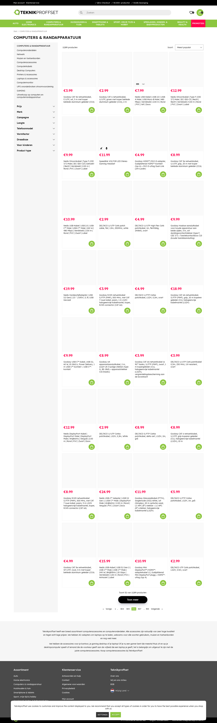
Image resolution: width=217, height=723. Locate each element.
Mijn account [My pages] (68, 699)
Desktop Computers (26, 70)
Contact (65, 680)
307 (139, 609)
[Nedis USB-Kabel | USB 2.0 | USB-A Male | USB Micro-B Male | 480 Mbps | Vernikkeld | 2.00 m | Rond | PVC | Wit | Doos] (150, 69)
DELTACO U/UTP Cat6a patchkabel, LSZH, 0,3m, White (113, 435)
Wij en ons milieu (118, 680)
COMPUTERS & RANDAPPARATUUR (33, 31)
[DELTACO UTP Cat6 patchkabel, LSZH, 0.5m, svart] (186, 540)
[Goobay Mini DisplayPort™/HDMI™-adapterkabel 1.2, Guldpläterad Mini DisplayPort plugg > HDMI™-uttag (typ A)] (150, 540)
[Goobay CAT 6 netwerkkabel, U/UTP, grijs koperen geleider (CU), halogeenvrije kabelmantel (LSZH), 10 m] (186, 406)
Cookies (66, 692)
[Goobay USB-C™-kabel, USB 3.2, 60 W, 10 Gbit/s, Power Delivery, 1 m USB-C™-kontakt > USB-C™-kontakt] (79, 334)
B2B (112, 684)
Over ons (114, 676)
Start (15, 31)
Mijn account (19, 3)
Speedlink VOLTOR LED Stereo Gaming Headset (113, 162)
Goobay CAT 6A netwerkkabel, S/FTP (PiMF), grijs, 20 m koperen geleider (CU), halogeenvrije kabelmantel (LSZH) (186, 299)
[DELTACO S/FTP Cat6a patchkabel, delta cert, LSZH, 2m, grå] (150, 406)
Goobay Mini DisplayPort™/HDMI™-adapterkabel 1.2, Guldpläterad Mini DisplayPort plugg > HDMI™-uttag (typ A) (150, 572)
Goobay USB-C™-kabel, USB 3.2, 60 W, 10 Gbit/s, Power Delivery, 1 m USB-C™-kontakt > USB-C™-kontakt (79, 366)
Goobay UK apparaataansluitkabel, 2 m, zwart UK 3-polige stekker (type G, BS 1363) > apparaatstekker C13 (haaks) (113, 367)
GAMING (21, 90)
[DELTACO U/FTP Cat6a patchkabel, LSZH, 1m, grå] (186, 471)
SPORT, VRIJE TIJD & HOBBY (25, 696)
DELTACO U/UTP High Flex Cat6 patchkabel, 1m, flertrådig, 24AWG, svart (149, 228)
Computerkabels (24, 66)
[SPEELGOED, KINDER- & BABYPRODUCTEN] (155, 23)
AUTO (16, 676)
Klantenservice (32, 3)
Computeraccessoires (27, 62)
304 (122, 609)
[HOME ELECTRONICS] (29, 23)
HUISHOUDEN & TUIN (22, 688)
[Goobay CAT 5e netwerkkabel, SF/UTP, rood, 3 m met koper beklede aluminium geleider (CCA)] (79, 540)
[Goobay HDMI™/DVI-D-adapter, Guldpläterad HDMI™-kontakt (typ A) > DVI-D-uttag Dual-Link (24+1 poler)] (150, 134)
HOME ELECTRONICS (22, 680)
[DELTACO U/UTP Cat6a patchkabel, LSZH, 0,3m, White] (115, 406)
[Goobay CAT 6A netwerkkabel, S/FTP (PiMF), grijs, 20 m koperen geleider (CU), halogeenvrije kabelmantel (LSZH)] (186, 267)
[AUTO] (16, 23)
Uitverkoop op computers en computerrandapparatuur (30, 95)
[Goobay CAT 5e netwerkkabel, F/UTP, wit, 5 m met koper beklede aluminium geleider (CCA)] (79, 69)
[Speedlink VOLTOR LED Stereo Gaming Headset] (115, 134)
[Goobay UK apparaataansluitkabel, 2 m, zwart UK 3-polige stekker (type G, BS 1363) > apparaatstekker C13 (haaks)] (115, 334)
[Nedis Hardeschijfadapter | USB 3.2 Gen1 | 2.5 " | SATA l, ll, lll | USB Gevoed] (79, 267)
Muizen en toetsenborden (28, 58)
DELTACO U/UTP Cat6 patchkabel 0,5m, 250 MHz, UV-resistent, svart (186, 364)
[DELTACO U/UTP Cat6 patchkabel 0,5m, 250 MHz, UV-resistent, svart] (186, 334)
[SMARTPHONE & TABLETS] (100, 23)
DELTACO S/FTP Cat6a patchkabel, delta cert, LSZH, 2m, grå (150, 436)
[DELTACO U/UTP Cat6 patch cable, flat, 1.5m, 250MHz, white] (115, 198)
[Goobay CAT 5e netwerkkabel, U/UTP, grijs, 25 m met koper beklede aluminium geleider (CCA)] (186, 134)
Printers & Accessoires (27, 74)
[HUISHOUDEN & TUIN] (79, 23)
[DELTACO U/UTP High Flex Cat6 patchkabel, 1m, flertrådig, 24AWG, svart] (150, 198)
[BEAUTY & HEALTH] (182, 23)
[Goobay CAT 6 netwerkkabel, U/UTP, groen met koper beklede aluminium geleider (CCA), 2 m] (115, 69)
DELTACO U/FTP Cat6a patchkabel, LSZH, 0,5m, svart (149, 296)
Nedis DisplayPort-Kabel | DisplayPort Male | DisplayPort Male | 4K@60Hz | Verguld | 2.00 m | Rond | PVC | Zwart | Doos (78, 437)
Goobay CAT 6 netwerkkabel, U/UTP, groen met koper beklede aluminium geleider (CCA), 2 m (114, 99)
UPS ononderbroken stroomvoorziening (35, 86)
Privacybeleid (68, 688)
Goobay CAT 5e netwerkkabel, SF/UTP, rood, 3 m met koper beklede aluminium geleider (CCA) (79, 570)
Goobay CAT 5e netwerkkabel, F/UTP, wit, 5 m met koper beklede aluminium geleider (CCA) (79, 99)
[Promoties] (198, 23)
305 (128, 609)
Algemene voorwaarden (73, 684)
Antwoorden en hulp (71, 676)
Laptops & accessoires (27, 78)
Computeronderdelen (26, 50)
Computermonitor (25, 82)
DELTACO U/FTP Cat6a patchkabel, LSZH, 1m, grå (183, 499)
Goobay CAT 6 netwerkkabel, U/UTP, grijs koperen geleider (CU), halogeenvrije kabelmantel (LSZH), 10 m (185, 437)
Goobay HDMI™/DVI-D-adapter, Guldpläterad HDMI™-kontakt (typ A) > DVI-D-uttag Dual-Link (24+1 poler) (150, 165)
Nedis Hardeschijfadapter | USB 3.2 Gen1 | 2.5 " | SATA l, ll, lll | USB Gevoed (78, 297)
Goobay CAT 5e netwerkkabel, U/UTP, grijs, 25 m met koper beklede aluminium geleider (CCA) (186, 163)
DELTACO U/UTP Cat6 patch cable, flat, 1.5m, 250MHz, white (113, 226)
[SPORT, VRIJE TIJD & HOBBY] (124, 23)
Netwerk (21, 54)
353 (147, 609)
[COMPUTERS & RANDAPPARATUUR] (54, 23)
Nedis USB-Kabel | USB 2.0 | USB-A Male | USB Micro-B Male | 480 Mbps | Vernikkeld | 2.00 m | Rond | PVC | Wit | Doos (150, 101)
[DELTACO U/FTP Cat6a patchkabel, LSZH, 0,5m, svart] (150, 267)
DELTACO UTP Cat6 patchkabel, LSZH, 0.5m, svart (185, 568)
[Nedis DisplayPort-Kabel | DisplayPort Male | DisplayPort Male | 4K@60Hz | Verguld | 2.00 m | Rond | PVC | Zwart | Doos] (79, 406)
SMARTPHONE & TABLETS (24, 692)
